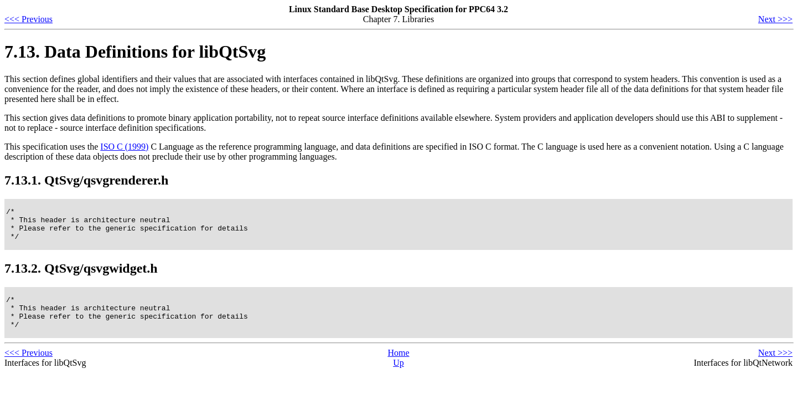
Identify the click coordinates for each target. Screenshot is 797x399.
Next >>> (775, 19)
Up (398, 376)
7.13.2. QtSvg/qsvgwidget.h (81, 275)
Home (398, 366)
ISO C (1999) (124, 146)
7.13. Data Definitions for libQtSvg (135, 52)
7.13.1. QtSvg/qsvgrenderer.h (86, 180)
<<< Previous (28, 19)
